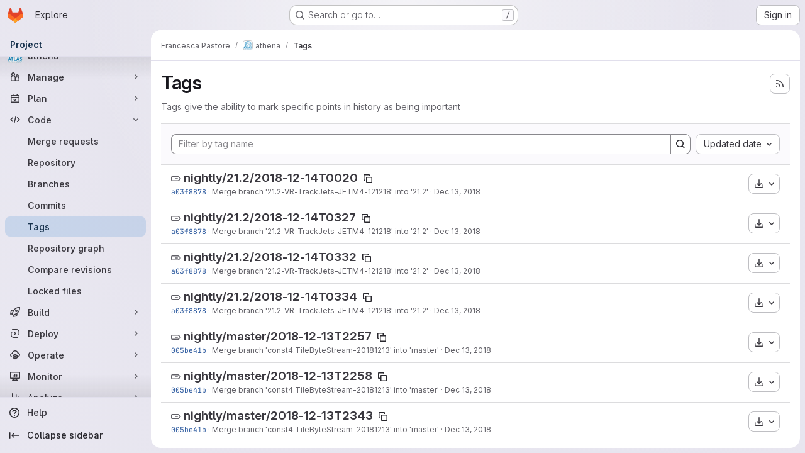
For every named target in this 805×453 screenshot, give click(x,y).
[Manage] (75, 77)
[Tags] (75, 226)
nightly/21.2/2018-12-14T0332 (270, 257)
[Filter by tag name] (421, 144)
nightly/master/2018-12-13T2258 (278, 376)
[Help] (75, 413)
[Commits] (75, 205)
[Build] (75, 312)
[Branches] (75, 184)
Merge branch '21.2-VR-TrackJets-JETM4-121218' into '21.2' (320, 191)
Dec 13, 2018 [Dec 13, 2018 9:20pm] (457, 191)
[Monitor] (75, 376)
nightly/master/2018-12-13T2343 (278, 415)
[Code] (75, 119)
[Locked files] (75, 291)
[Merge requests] (75, 141)
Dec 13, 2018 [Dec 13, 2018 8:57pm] (468, 350)
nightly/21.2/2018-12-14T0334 (270, 296)
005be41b (188, 350)
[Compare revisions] (75, 269)
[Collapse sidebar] (75, 435)
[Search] (680, 144)
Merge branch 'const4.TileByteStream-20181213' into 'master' (325, 350)
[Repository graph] (75, 248)
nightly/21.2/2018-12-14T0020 (271, 178)
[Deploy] (75, 333)
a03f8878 (188, 191)
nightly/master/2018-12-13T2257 (278, 336)
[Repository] (75, 162)
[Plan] (75, 98)
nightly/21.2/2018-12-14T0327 (270, 217)
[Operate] (75, 355)
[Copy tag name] (367, 178)
